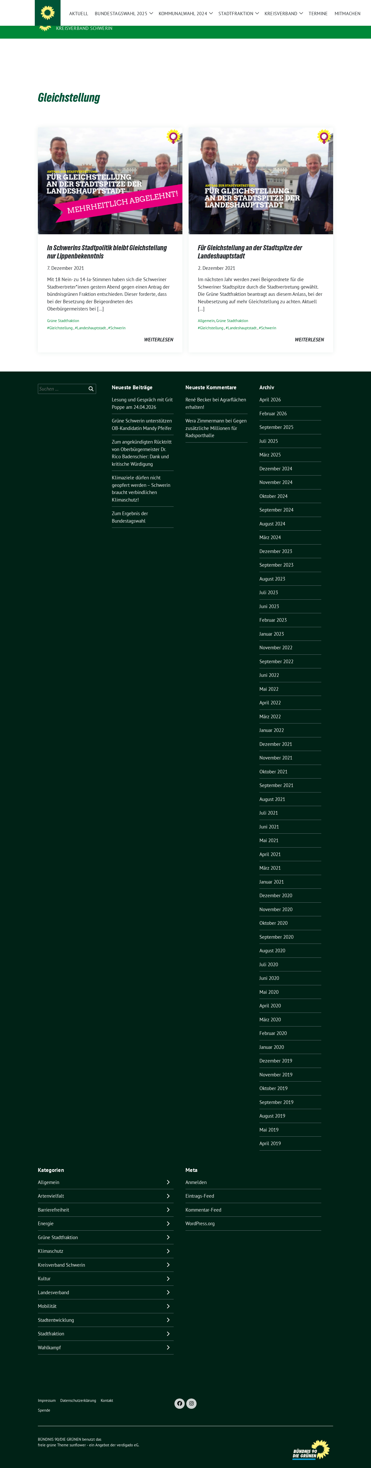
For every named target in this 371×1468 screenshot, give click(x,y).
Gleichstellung (61, 319)
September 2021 (276, 777)
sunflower (78, 1437)
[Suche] (316, 5)
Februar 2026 (273, 405)
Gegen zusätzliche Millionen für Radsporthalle (216, 420)
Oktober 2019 (273, 1080)
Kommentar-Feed (203, 1202)
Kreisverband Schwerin (84, 28)
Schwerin (117, 319)
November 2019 (275, 1067)
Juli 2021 (268, 805)
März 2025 (270, 447)
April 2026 (270, 391)
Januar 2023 (271, 626)
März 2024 (270, 529)
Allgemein (206, 312)
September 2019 (276, 1094)
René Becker (198, 391)
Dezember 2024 (275, 460)
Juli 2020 (268, 956)
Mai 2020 (269, 984)
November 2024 (275, 474)
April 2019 (270, 1135)
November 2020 (275, 901)
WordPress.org (200, 1215)
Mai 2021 (269, 832)
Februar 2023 (273, 612)
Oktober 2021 (273, 764)
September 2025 (276, 419)
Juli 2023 (268, 584)
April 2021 (270, 846)
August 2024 (272, 516)
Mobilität (47, 1298)
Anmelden (196, 1174)
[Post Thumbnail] (110, 172)
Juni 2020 (269, 970)
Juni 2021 (269, 819)
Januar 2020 (271, 1039)
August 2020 (272, 942)
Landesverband (53, 1284)
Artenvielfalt (51, 1188)
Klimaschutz (50, 1243)
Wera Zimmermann (204, 413)
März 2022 (270, 708)
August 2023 (272, 571)
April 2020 (270, 998)
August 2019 (272, 1108)
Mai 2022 (269, 681)
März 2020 (270, 1011)
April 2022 (270, 695)
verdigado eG (127, 1437)
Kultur (44, 1270)
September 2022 (276, 653)
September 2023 (276, 557)
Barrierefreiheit (53, 1202)
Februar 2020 (273, 1025)
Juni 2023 (269, 598)
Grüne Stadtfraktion (63, 312)
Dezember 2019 (275, 1053)
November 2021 (275, 750)
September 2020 (276, 929)
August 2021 (272, 791)
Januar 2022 (271, 722)
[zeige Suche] (324, 5)
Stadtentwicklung (56, 1312)
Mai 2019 (269, 1122)
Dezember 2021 (275, 736)
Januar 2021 (271, 874)
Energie (46, 1215)
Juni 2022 (269, 667)
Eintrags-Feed (199, 1188)
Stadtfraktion (51, 1326)
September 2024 (276, 502)
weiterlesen (158, 332)
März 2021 (270, 860)
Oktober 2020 (273, 915)
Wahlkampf (49, 1339)
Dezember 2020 (275, 887)
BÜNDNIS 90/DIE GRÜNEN (88, 21)
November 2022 (275, 639)
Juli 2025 (268, 433)
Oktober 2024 (273, 488)
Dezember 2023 (275, 543)
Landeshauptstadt (91, 319)
